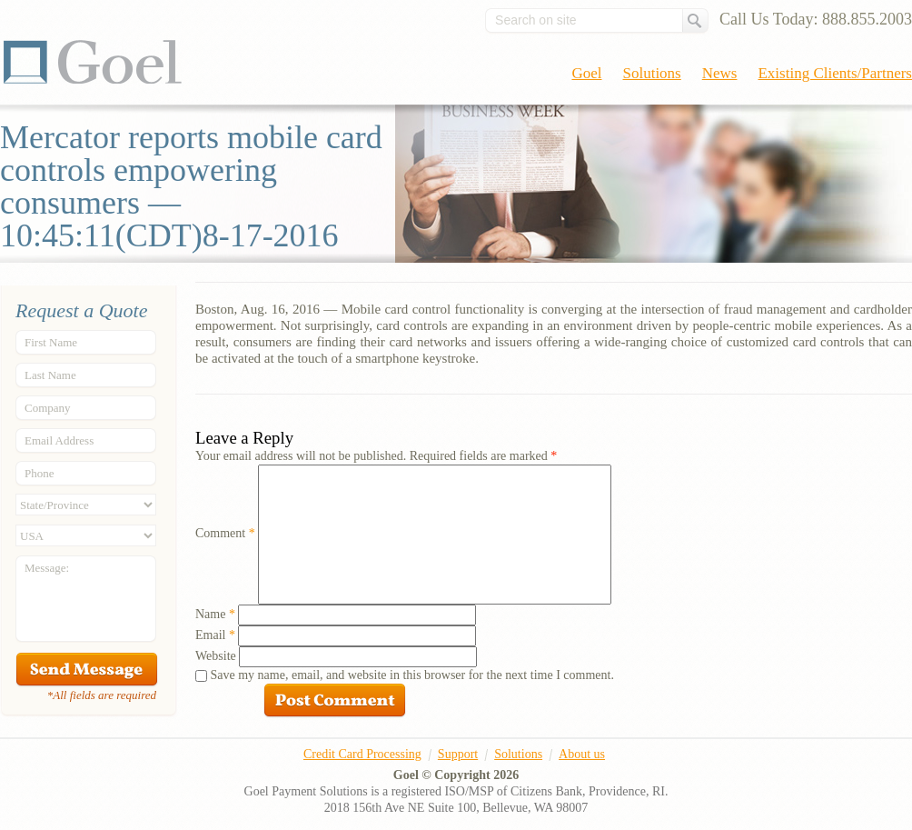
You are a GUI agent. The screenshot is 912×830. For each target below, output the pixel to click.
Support (458, 754)
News (720, 73)
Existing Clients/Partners (835, 73)
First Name (51, 342)
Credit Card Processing (362, 754)
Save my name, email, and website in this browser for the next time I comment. (412, 675)
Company (48, 408)
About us (582, 754)
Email (215, 635)
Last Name (50, 375)
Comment (225, 533)
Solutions (652, 73)
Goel (93, 62)
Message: (47, 568)
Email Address (59, 440)
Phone (40, 473)
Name (215, 614)
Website (215, 656)
